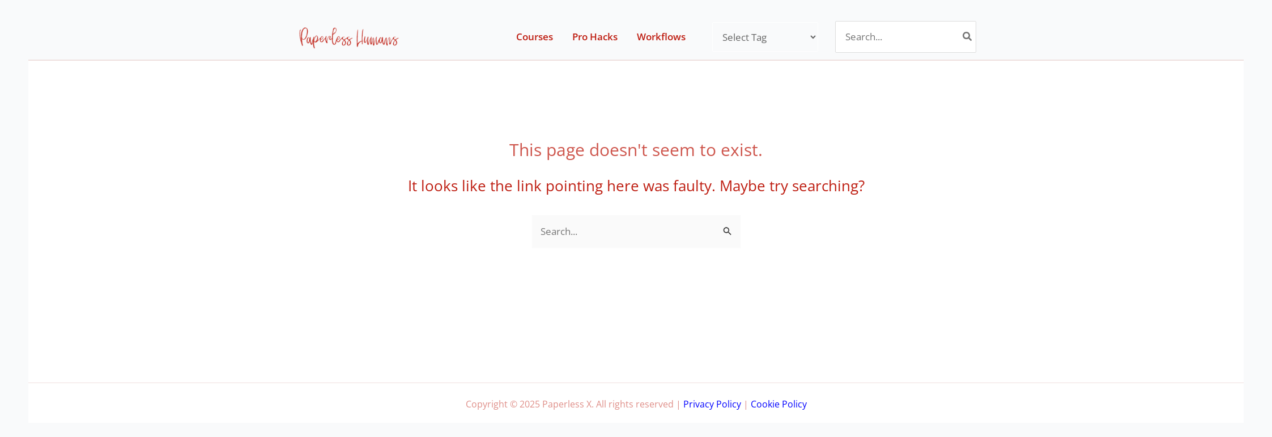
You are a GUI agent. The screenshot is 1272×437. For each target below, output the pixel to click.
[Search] (967, 37)
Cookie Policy (779, 404)
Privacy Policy (712, 404)
